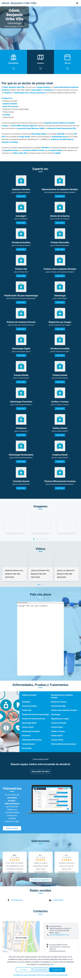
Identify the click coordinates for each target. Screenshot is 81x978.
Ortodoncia (26, 736)
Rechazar (23, 970)
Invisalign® (26, 702)
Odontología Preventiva (31, 731)
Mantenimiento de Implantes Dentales (62, 696)
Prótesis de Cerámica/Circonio (33, 719)
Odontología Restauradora (32, 740)
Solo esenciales (40, 970)
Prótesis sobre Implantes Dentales (64, 710)
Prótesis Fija (26, 710)
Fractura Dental (28, 727)
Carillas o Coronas (58, 731)
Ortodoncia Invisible (58, 723)
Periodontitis (27, 748)
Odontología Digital (29, 723)
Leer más (21, 196)
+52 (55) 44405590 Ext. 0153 (59, 935)
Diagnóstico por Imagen (60, 719)
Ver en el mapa (21, 938)
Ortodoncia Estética (29, 706)
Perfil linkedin (58, 900)
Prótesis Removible (58, 706)
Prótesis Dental (57, 727)
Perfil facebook (17, 900)
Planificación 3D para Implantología (35, 714)
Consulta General (28, 744)
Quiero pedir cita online (40, 771)
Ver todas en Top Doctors (40, 880)
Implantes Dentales (29, 695)
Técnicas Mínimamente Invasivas (63, 744)
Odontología (55, 714)
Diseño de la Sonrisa (59, 702)
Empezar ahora (12, 828)
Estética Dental (56, 736)
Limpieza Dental (57, 740)
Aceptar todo (57, 970)
